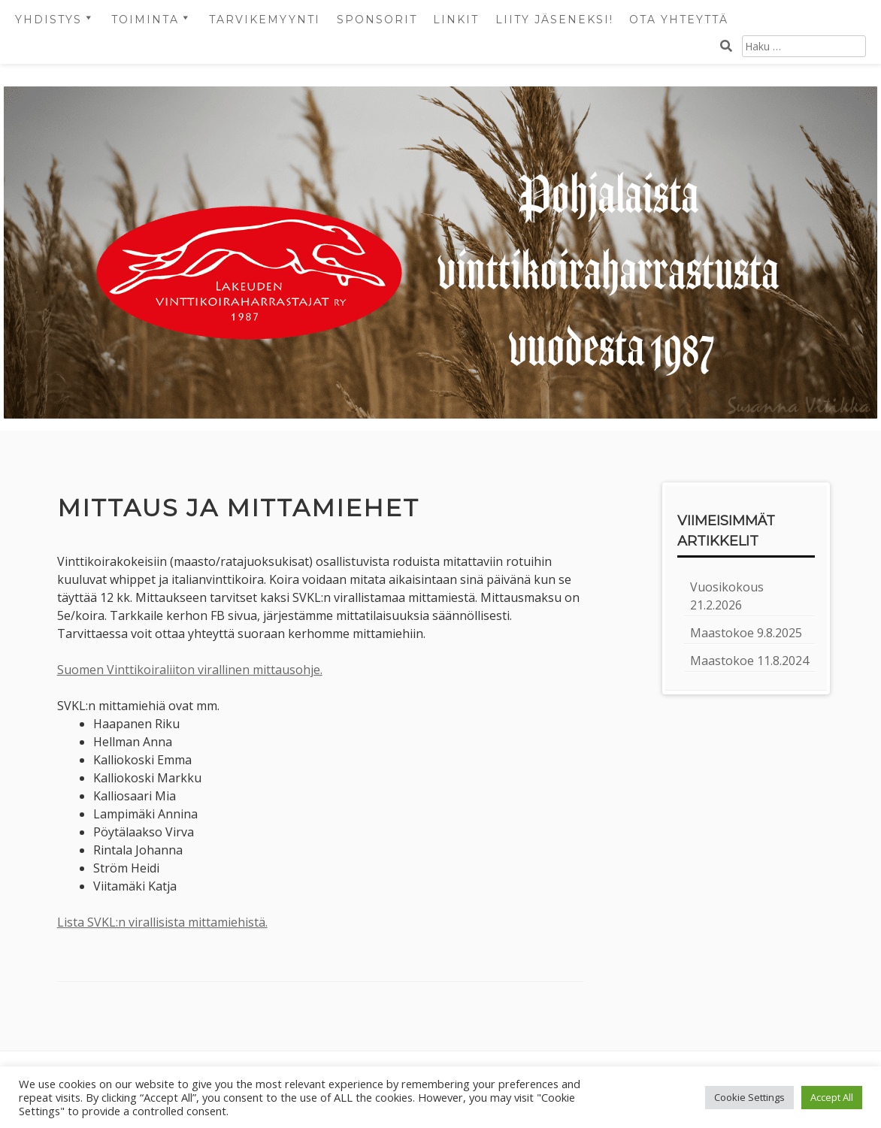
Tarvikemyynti (264, 19)
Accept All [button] (831, 1097)
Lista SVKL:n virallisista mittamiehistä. (162, 922)
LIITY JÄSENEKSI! (554, 19)
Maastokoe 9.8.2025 (746, 632)
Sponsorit (377, 19)
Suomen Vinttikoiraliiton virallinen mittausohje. (189, 669)
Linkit (456, 19)
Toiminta (145, 19)
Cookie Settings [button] (749, 1097)
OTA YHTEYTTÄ (678, 19)
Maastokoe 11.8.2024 (749, 660)
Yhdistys (48, 19)
